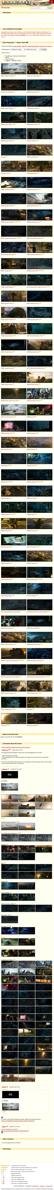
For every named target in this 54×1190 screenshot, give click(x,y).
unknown (34, 141)
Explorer (35, 157)
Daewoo (32, 92)
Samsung (32, 628)
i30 (10, 271)
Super (39, 287)
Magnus (11, 108)
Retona (8, 514)
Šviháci (18, 35)
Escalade (11, 76)
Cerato (34, 449)
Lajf (24, 32)
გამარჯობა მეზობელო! (40, 35)
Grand (10, 238)
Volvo (31, 725)
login (8, 1142)
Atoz (36, 173)
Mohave (34, 482)
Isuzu (31, 417)
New (36, 287)
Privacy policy (49, 1186)
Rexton (13, 693)
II (13, 287)
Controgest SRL (35, 1186)
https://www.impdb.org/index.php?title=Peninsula (15, 1131)
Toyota (6, 709)
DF (8, 173)
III (10, 433)
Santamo (37, 336)
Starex (14, 238)
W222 (46, 612)
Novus (36, 124)
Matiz (36, 108)
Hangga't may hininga (7, 32)
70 (6, 173)
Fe (13, 319)
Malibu (12, 92)
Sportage (8, 579)
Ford (31, 157)
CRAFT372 (24, 46)
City (45, 287)
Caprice (38, 76)
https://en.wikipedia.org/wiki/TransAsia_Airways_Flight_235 (17, 1121)
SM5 (37, 628)
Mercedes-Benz (8, 612)
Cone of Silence (18, 32)
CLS (14, 612)
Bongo (8, 433)
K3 (7, 465)
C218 (17, 612)
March (10, 628)
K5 (7, 482)
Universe (11, 417)
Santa (10, 319)
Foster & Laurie (21, 33)
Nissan (6, 628)
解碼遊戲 (22, 35)
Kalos (36, 92)
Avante (11, 189)
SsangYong (7, 644)
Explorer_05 (43, 46)
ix (39, 400)
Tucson (37, 400)
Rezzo (10, 141)
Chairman (39, 660)
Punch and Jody (12, 33)
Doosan (3, 157)
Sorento (8, 530)
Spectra (8, 563)
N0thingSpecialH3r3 (33, 46)
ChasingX (49, 46)
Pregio (34, 498)
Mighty (12, 222)
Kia (5, 433)
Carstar (8, 449)
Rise (43, 368)
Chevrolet (32, 76)
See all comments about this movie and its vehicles (16, 747)
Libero (36, 271)
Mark (9, 709)
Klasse (42, 612)
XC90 (34, 725)
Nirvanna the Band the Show (33, 32)
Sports (17, 660)
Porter (10, 303)
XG (41, 254)
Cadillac (6, 76)
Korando (13, 677)
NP (34, 417)
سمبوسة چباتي (29, 35)
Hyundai (3, 173)
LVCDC (4, 1087)
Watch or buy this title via (11, 737)
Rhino (33, 514)
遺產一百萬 (36, 33)
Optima (8, 498)
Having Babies (11, 35)
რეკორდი (29, 33)
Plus (41, 336)
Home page (6, 7)
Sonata (11, 352)
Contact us (42, 1186)
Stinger (34, 595)
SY (37, 693)
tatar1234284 (17, 46)
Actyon (13, 644)
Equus (36, 222)
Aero (42, 287)
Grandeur (11, 254)
